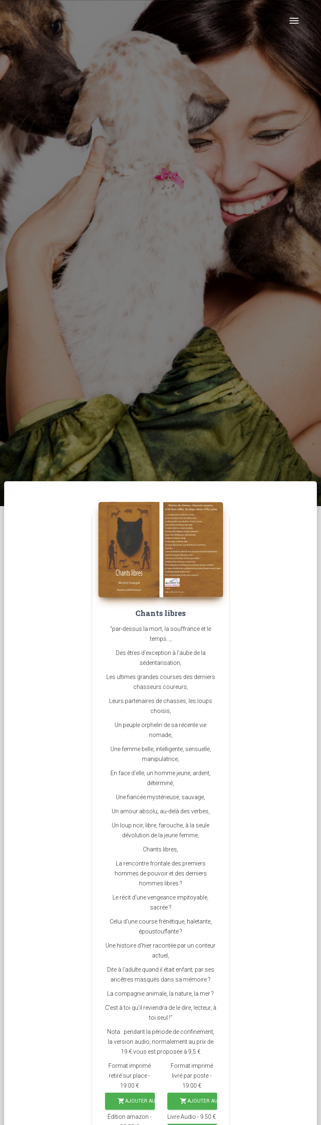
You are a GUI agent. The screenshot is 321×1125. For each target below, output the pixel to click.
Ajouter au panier (136, 1101)
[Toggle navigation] (294, 21)
